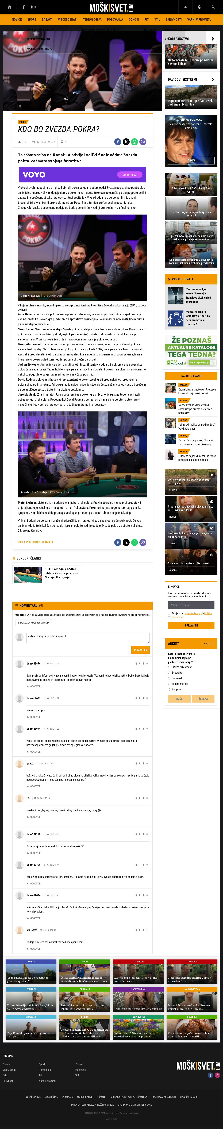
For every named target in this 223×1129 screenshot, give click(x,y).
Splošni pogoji (189, 1097)
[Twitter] (126, 141)
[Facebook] (24, 7)
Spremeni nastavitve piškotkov (129, 1097)
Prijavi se (140, 649)
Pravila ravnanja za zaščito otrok (92, 1104)
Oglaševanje (33, 1097)
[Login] (185, 7)
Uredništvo (51, 1097)
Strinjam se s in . (192, 615)
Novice (17, 19)
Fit (146, 19)
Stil (157, 19)
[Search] (213, 7)
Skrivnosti (174, 19)
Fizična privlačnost (182, 667)
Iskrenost (177, 678)
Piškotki (101, 1097)
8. (52, 542)
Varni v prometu (199, 19)
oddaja (45, 542)
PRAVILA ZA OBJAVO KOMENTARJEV (33, 623)
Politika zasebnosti (164, 1097)
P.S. (24, 141)
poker (21, 542)
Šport (31, 19)
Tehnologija (92, 19)
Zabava (47, 19)
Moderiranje (84, 1097)
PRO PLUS (67, 1097)
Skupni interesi (180, 683)
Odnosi (134, 19)
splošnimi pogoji (193, 613)
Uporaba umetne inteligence (135, 1104)
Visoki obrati (67, 19)
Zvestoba (177, 672)
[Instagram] (33, 7)
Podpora (176, 689)
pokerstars (33, 542)
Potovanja (115, 19)
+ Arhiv (208, 643)
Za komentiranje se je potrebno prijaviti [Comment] (88, 638)
